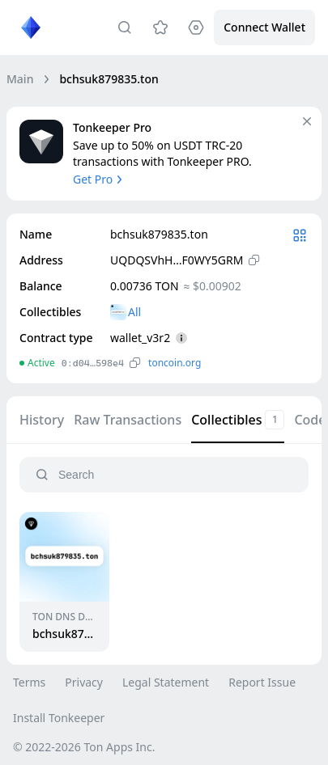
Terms (29, 682)
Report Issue (262, 682)
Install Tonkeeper (58, 717)
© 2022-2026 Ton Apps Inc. (84, 746)
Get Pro (99, 179)
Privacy (84, 682)
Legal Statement (165, 682)
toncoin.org (174, 363)
